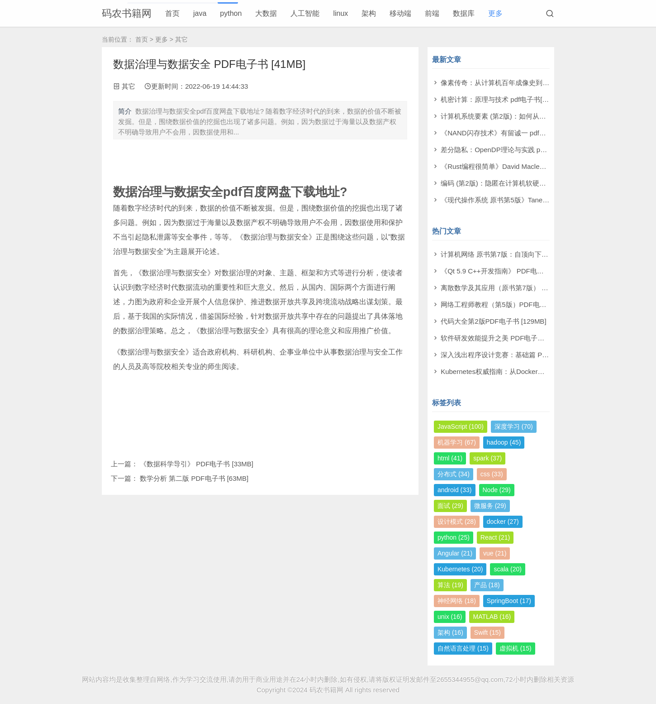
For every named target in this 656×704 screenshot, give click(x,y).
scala (507, 569)
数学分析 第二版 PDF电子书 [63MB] (194, 478)
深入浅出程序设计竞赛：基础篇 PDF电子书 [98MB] (518, 355)
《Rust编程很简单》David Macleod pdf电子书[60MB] (520, 166)
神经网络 (456, 600)
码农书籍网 (127, 13)
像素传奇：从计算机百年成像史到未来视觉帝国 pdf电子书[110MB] (540, 82)
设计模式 (456, 521)
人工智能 (304, 13)
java (199, 13)
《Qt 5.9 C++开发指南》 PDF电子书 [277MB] (509, 271)
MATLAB (492, 616)
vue (494, 553)
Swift (487, 632)
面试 (450, 505)
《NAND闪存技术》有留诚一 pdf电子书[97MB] (511, 133)
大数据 (266, 13)
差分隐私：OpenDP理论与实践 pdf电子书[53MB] (514, 149)
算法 (450, 585)
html (449, 458)
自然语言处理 (463, 648)
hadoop (504, 442)
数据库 (464, 13)
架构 (368, 13)
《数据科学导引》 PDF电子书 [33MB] (196, 464)
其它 (181, 39)
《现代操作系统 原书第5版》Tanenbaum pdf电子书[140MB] (530, 200)
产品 (487, 585)
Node (497, 489)
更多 (495, 13)
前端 (432, 13)
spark (487, 458)
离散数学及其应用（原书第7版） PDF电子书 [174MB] (522, 288)
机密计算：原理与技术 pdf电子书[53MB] (501, 99)
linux (340, 13)
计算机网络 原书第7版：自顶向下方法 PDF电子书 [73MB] (527, 254)
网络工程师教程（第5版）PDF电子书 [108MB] (510, 304)
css (491, 474)
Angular (454, 553)
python (231, 13)
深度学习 (513, 426)
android (454, 489)
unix (449, 616)
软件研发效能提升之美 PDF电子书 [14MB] (504, 338)
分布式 (453, 474)
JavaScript (460, 426)
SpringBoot (509, 600)
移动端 (400, 13)
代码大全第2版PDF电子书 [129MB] (493, 321)
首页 (172, 13)
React (495, 537)
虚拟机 (515, 648)
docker (503, 521)
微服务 (490, 505)
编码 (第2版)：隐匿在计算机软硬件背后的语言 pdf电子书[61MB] (537, 183)
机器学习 (456, 442)
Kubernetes (460, 569)
